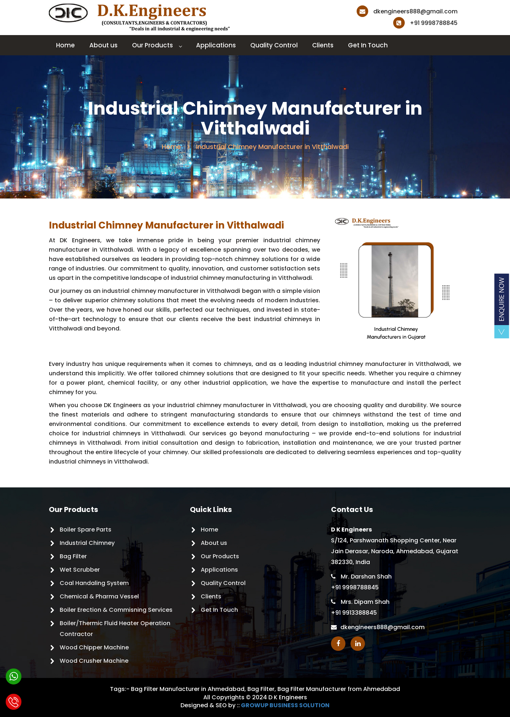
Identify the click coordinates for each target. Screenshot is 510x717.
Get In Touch (368, 45)
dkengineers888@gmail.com (407, 11)
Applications (216, 45)
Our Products (157, 45)
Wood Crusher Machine (94, 661)
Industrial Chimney (87, 543)
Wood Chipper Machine (94, 647)
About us (103, 45)
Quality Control (274, 45)
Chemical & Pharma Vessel (99, 596)
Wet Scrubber (80, 570)
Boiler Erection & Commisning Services (116, 610)
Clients (322, 45)
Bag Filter (73, 556)
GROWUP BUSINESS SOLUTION (285, 705)
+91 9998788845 (425, 23)
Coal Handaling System (94, 583)
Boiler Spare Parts (85, 529)
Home (65, 45)
